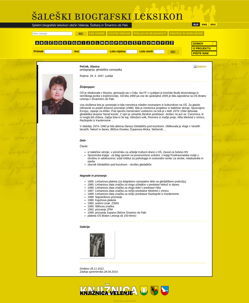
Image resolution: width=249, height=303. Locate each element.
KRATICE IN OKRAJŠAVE (186, 33)
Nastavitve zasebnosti (124, 301)
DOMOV (198, 43)
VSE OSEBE (97, 33)
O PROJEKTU (202, 48)
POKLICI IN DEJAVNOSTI (150, 33)
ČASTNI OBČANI (119, 33)
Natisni (201, 66)
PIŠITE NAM (201, 53)
